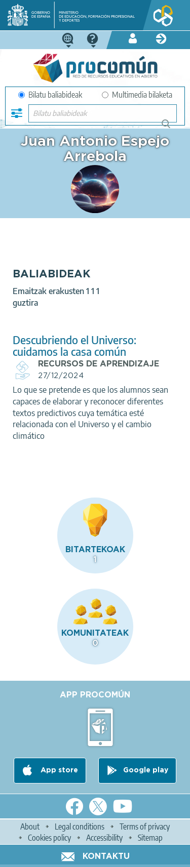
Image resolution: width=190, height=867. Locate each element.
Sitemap (150, 838)
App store (58, 770)
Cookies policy (49, 838)
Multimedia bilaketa (137, 95)
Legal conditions (79, 826)
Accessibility (104, 838)
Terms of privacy (145, 826)
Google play (145, 770)
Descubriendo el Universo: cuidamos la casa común (74, 345)
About (30, 826)
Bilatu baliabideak (50, 95)
